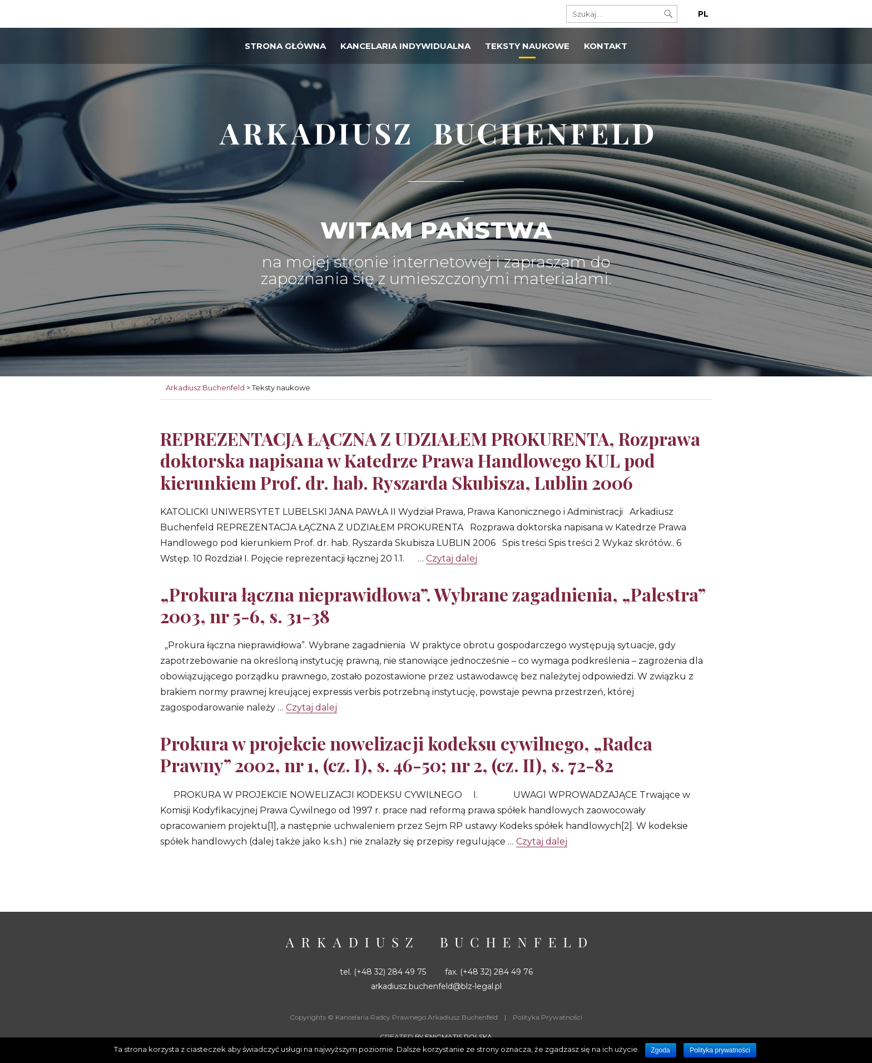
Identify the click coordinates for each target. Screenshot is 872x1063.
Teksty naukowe (527, 46)
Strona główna (285, 46)
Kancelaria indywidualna (405, 46)
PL (703, 14)
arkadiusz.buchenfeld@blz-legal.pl (436, 986)
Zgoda (660, 1050)
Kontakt (605, 46)
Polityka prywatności (720, 1050)
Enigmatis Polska (458, 1036)
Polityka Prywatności (547, 1017)
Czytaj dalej (451, 558)
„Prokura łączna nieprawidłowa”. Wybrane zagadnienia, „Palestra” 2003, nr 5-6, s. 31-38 (432, 605)
